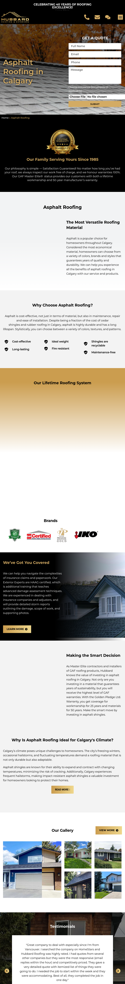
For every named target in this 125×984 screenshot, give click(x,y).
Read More (61, 789)
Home (5, 117)
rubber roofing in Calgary (44, 324)
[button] (120, 17)
